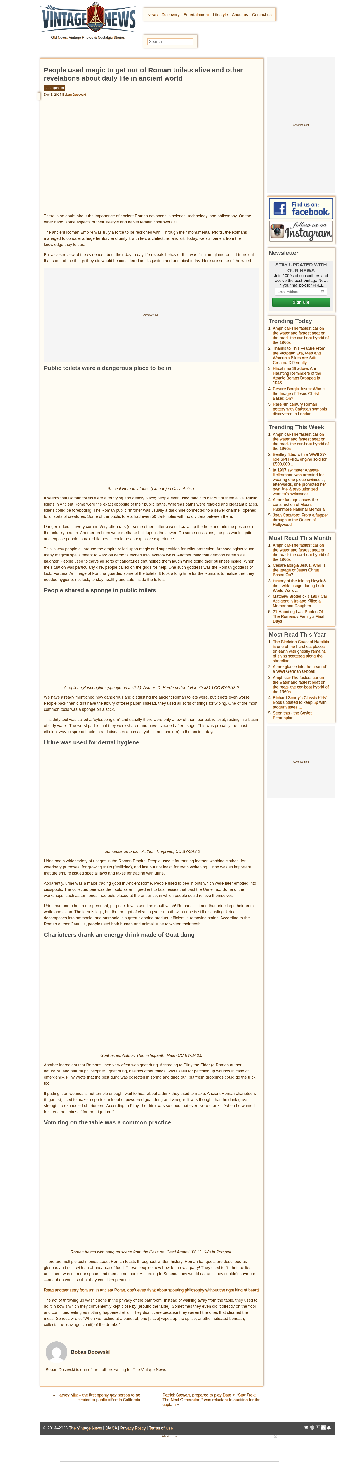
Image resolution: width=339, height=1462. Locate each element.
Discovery (170, 14)
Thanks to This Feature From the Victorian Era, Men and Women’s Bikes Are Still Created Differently (299, 355)
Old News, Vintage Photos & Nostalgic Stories (88, 37)
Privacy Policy (133, 1428)
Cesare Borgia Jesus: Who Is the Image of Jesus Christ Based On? (299, 394)
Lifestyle (220, 14)
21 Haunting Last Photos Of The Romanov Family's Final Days (298, 616)
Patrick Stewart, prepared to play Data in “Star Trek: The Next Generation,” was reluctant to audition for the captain (211, 1400)
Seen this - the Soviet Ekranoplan (292, 715)
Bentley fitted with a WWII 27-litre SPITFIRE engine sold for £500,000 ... (300, 459)
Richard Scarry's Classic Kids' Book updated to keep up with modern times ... (300, 702)
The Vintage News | (87, 1428)
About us (240, 14)
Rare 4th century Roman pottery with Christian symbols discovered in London (300, 409)
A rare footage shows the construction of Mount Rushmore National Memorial (299, 504)
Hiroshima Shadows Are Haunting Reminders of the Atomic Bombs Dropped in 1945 (297, 375)
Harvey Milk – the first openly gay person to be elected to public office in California (98, 1397)
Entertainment (196, 14)
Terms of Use (161, 1428)
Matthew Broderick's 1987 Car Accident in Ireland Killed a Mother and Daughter (300, 601)
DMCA (111, 1428)
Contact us (261, 14)
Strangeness (54, 88)
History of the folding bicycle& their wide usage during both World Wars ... (299, 586)
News (152, 14)
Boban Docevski (74, 94)
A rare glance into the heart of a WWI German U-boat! (299, 669)
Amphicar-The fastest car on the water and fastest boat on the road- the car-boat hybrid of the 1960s (301, 335)
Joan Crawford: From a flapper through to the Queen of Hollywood (300, 520)
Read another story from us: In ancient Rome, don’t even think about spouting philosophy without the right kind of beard (151, 1290)
